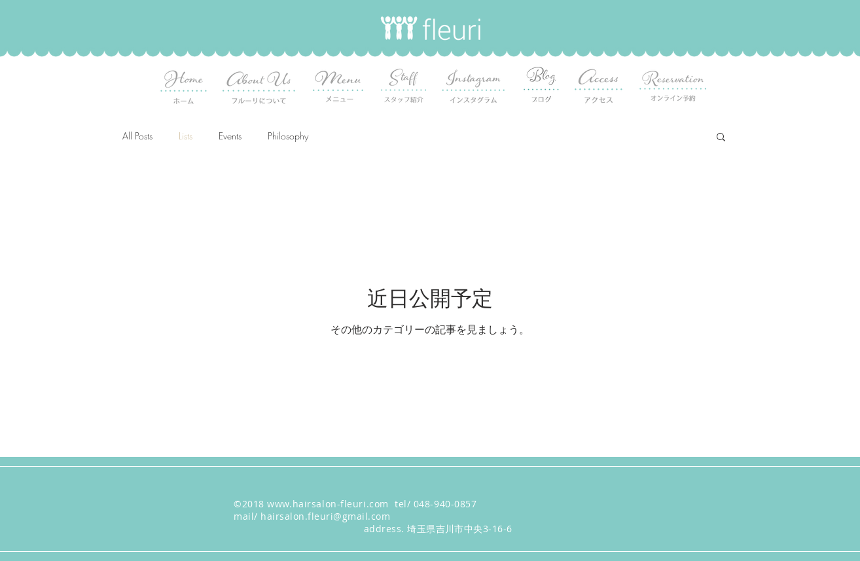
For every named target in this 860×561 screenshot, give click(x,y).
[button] (721, 138)
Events (230, 136)
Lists (185, 136)
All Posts (137, 136)
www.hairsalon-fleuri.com (327, 504)
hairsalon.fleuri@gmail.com (325, 516)
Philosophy (288, 136)
